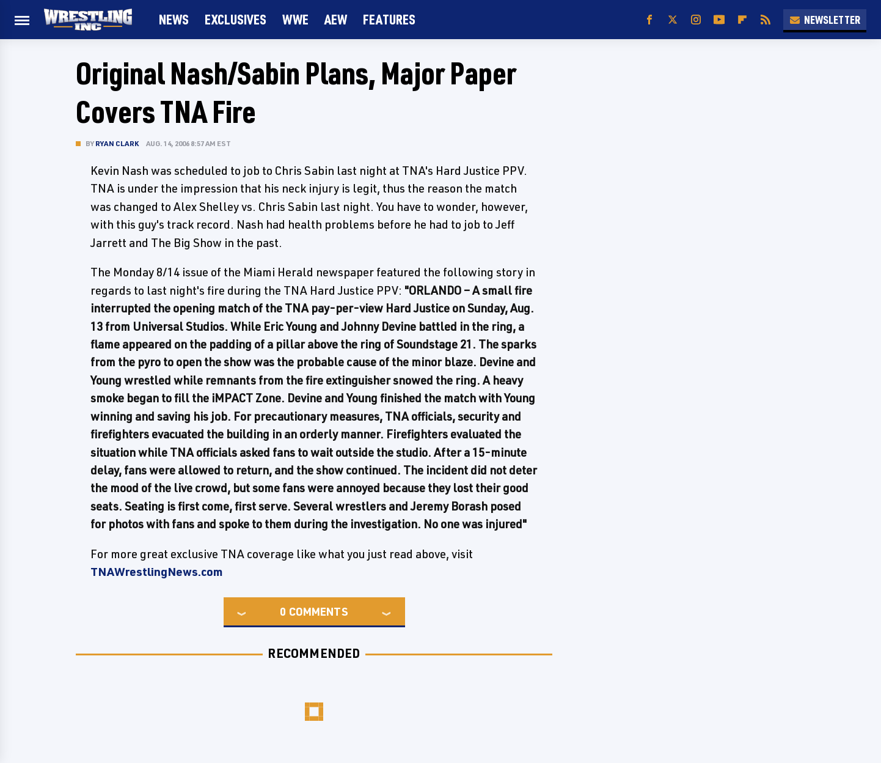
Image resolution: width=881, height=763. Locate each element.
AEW (335, 19)
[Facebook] (649, 20)
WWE (295, 19)
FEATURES (389, 19)
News (174, 19)
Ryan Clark (117, 143)
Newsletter (824, 19)
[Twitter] (672, 20)
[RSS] (765, 20)
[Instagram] (695, 20)
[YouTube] (719, 20)
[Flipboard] (742, 20)
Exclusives (235, 19)
